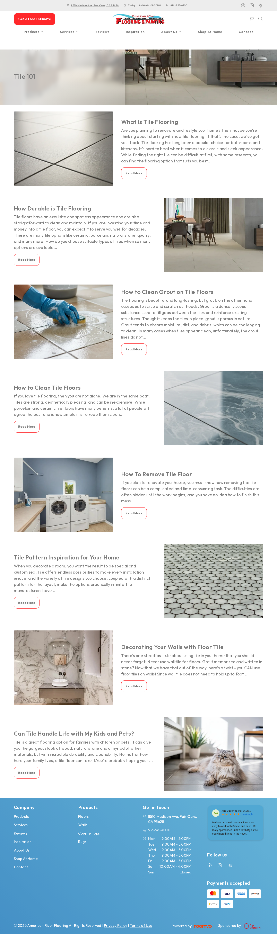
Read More (133, 173)
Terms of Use (141, 925)
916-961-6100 (179, 5)
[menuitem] (34, 31)
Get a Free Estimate (34, 19)
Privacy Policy (115, 925)
